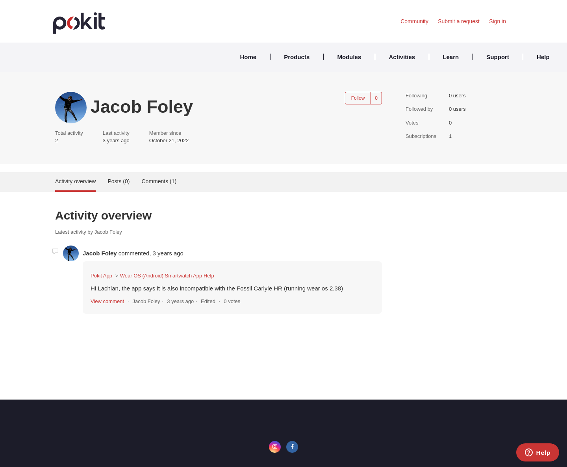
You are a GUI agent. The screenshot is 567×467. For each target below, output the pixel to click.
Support (497, 57)
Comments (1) (158, 181)
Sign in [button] (497, 21)
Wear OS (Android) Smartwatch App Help (167, 276)
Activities (402, 57)
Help (543, 57)
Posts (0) (118, 181)
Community (414, 21)
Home (248, 57)
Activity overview (75, 181)
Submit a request (459, 21)
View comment (107, 301)
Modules (349, 57)
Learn (451, 57)
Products (296, 57)
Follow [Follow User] (358, 98)
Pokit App (101, 276)
